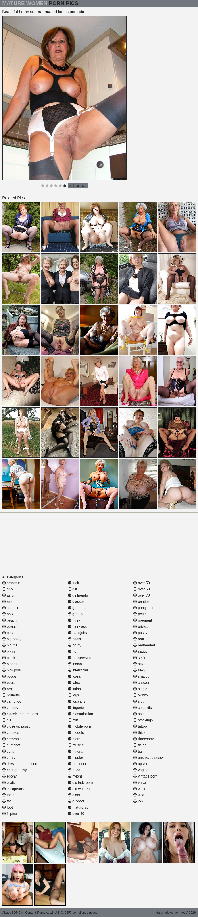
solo (138, 714)
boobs (9, 676)
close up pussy (16, 726)
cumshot (11, 745)
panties (141, 601)
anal (8, 589)
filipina (9, 814)
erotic (9, 782)
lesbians (76, 701)
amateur (11, 583)
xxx (138, 801)
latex (74, 683)
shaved (141, 676)
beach (9, 620)
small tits (142, 708)
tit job (139, 745)
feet (7, 807)
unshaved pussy (148, 757)
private (140, 626)
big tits (9, 645)
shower (141, 683)
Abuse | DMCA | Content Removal (25, 912)
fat (6, 801)
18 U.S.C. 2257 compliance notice (74, 912)
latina (74, 689)
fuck (73, 583)
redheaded (144, 645)
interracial (78, 670)
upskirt (140, 764)
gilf (72, 589)
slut (138, 701)
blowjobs (11, 670)
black (8, 658)
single (140, 689)
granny (75, 614)
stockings (143, 720)
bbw (7, 614)
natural (75, 751)
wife (138, 795)
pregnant (142, 620)
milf (73, 720)
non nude (77, 764)
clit (6, 720)
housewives (79, 658)
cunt (8, 751)
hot (72, 651)
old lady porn (80, 782)
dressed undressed (19, 764)
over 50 (141, 583)
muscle (76, 745)
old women (79, 789)
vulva (139, 782)
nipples (76, 757)
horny (74, 645)
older (74, 795)
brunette (11, 695)
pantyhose (143, 608)
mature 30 (78, 807)
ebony (9, 776)
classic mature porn (20, 714)
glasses (76, 601)
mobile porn (79, 726)
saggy (140, 651)
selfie (139, 658)
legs (73, 695)
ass (7, 601)
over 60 (141, 589)
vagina (140, 770)
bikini (8, 651)
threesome (144, 739)
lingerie (76, 708)
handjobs (77, 633)
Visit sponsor (78, 185)
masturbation (80, 714)
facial (8, 795)
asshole (10, 608)
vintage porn (145, 776)
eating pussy (14, 770)
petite (140, 614)
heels (74, 639)
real (138, 639)
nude (74, 770)
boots (9, 683)
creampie (11, 739)
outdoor (76, 801)
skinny (140, 695)
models (76, 732)
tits (137, 751)
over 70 (141, 595)
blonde (10, 664)
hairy (74, 620)
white (139, 789)
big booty (11, 639)
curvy (8, 757)
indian (75, 664)
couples (10, 732)
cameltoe (11, 701)
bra (7, 689)
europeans (13, 789)
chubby (10, 708)
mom (74, 739)
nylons (75, 776)
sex (138, 664)
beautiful (11, 626)
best (8, 633)
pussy (140, 633)
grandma (77, 608)
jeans (74, 676)
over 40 (76, 814)
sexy (139, 670)
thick (139, 732)
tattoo (140, 726)
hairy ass (77, 626)
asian (8, 595)
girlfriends (78, 595)
